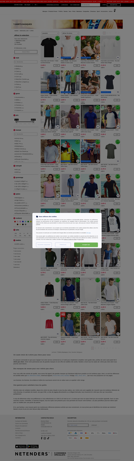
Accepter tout (86, 244)
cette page (88, 232)
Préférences (63, 244)
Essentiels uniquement (44, 244)
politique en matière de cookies (71, 239)
